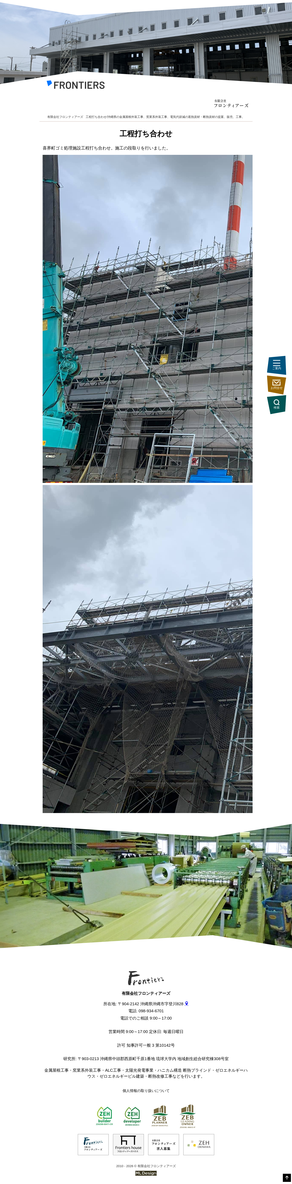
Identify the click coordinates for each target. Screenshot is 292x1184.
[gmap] (187, 1004)
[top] (287, 1178)
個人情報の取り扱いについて (146, 1091)
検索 (278, 404)
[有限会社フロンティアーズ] (75, 86)
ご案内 (278, 365)
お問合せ (278, 384)
